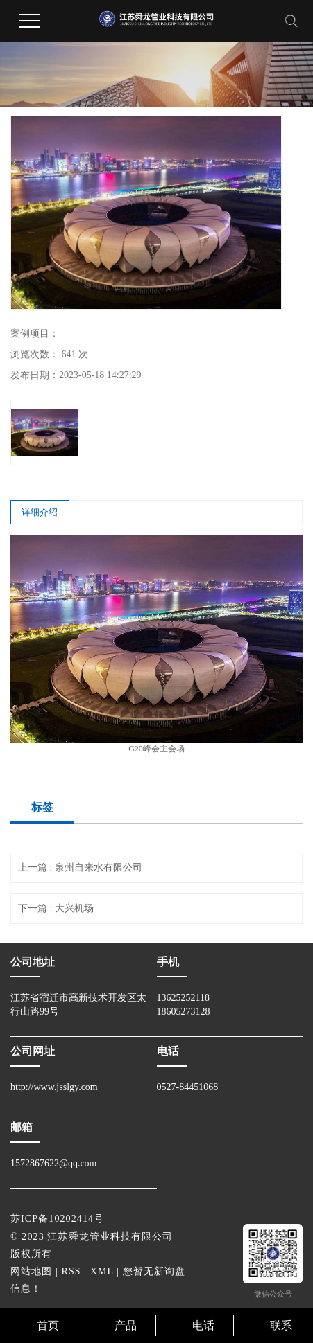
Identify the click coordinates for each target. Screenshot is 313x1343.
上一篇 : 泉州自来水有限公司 (80, 867)
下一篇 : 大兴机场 (56, 908)
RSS (71, 1271)
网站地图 (31, 1271)
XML (102, 1271)
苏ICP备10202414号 (57, 1218)
